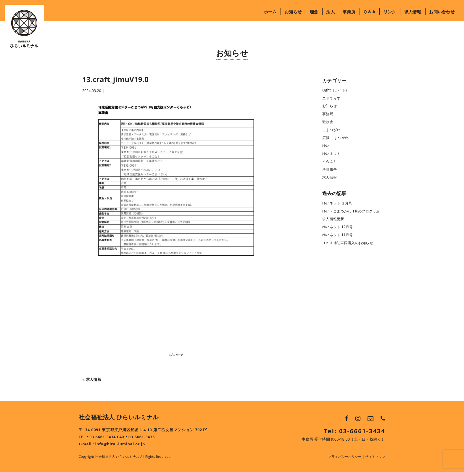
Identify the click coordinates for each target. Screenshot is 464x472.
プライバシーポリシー (345, 456)
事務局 (327, 113)
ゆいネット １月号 (337, 203)
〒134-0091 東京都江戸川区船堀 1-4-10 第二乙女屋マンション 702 (143, 429)
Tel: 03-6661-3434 (354, 431)
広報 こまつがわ (335, 137)
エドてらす (331, 98)
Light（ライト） (335, 90)
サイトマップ (375, 456)
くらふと (329, 161)
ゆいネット (331, 153)
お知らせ (293, 12)
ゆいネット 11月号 (337, 234)
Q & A (369, 12)
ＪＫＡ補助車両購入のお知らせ (347, 242)
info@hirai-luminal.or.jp (120, 444)
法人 (330, 12)
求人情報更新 (333, 218)
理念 (314, 12)
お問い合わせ (442, 12)
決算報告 (329, 169)
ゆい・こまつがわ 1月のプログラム (351, 211)
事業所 (349, 12)
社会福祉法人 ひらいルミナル (118, 417)
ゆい (326, 145)
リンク (390, 12)
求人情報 (412, 12)
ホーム (270, 12)
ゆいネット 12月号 (337, 226)
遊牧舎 (327, 121)
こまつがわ (331, 129)
